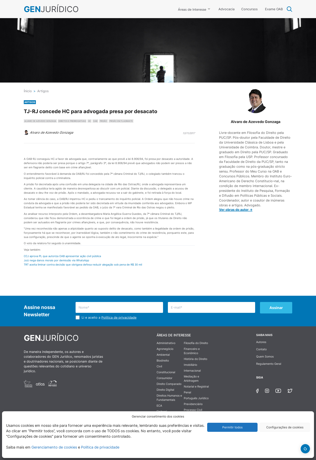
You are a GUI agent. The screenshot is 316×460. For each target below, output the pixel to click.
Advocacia (226, 9)
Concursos (249, 9)
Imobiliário (190, 364)
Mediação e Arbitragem (191, 378)
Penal (187, 392)
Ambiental (163, 354)
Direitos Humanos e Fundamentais (169, 397)
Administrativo (166, 343)
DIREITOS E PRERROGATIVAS (72, 121)
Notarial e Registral (196, 386)
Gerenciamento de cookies (54, 447)
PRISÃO (103, 121)
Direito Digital (165, 389)
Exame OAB (274, 9)
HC (89, 121)
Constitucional (166, 372)
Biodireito (163, 360)
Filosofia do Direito (196, 343)
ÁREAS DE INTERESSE (174, 335)
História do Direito (195, 359)
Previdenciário (193, 404)
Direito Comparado (169, 384)
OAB (95, 121)
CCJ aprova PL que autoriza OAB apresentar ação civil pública (62, 256)
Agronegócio (165, 348)
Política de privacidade (100, 447)
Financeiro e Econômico (192, 351)
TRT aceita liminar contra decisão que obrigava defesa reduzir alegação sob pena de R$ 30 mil (83, 264)
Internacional (192, 370)
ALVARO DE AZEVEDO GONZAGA (40, 121)
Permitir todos (232, 427)
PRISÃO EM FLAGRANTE (121, 121)
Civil (159, 366)
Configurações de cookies (285, 427)
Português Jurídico (196, 398)
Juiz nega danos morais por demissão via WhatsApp (56, 260)
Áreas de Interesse (192, 9)
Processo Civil (193, 409)
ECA (159, 405)
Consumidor (164, 378)
